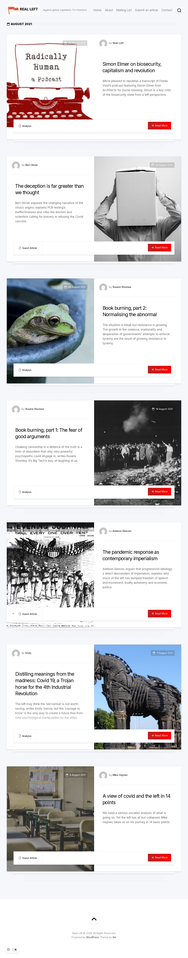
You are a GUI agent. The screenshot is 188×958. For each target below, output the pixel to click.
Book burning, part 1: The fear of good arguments (49, 433)
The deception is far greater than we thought (48, 189)
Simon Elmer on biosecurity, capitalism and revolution (135, 67)
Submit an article (146, 10)
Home (97, 10)
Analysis (27, 126)
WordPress (92, 937)
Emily (28, 653)
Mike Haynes (120, 775)
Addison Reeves (122, 531)
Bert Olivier (31, 165)
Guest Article (29, 248)
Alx (114, 937)
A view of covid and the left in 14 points (137, 799)
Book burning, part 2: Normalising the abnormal (133, 311)
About (109, 10)
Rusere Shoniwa (122, 287)
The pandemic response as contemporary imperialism (134, 555)
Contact (166, 10)
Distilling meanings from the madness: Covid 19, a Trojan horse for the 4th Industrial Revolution (48, 683)
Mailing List (124, 10)
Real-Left (118, 43)
